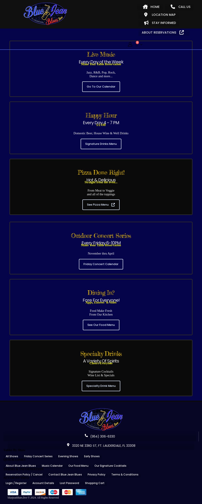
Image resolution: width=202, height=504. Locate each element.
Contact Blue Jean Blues (65, 474)
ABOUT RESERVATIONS (163, 32)
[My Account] (130, 44)
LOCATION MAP (159, 15)
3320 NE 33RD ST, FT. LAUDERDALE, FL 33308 (101, 445)
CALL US (180, 7)
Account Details (43, 483)
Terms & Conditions (124, 474)
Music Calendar (52, 466)
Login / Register (16, 483)
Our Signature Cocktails (110, 466)
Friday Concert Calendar (101, 264)
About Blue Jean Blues (21, 466)
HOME (151, 7)
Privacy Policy (96, 474)
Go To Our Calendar (101, 86)
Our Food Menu (78, 466)
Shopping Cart (95, 483)
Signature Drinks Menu (101, 144)
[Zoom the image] (101, 409)
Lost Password (69, 483)
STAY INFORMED (160, 23)
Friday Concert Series (38, 456)
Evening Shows (68, 456)
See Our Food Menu (101, 325)
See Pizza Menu (101, 204)
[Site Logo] (45, 14)
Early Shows (92, 456)
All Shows (12, 456)
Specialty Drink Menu (101, 386)
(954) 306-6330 (100, 436)
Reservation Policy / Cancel (24, 474)
